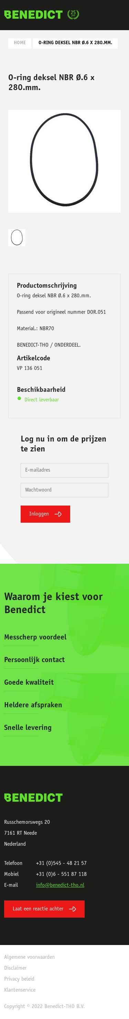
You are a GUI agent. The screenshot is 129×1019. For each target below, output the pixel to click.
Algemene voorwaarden (29, 957)
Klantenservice (19, 990)
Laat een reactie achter (44, 909)
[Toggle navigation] (117, 15)
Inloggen (45, 514)
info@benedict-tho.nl (60, 885)
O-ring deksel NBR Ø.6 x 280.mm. (75, 43)
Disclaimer (15, 968)
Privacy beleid (19, 979)
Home (20, 43)
